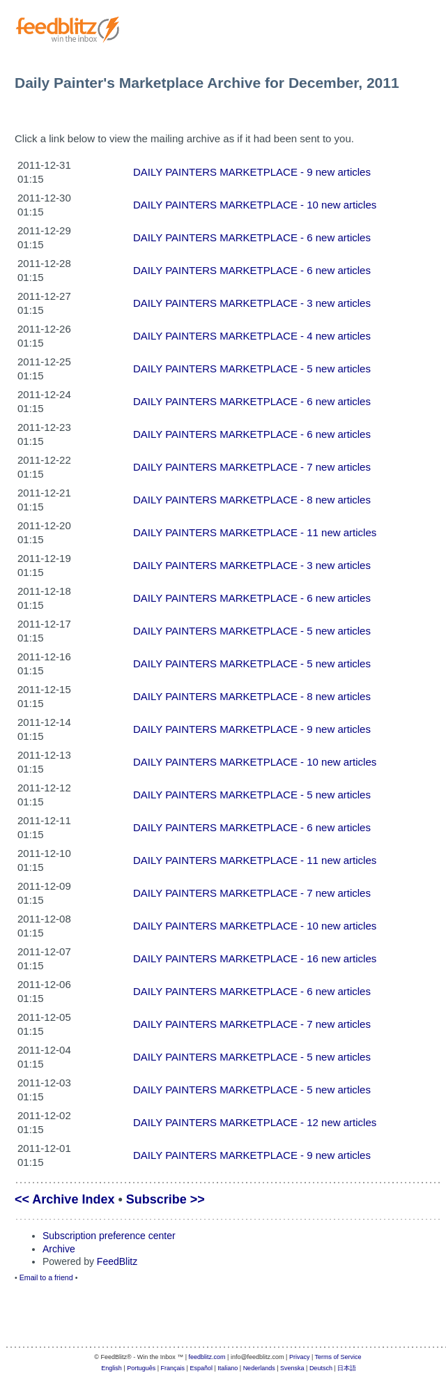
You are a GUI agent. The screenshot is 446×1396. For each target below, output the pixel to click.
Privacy (299, 1356)
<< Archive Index (64, 1199)
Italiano (227, 1368)
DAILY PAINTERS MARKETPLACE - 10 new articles (254, 205)
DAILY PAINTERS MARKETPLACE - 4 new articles (252, 336)
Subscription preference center (109, 1235)
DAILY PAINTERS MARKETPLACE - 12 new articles (254, 1122)
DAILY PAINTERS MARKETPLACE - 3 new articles (252, 303)
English (111, 1368)
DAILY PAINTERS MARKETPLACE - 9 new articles (252, 172)
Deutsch (320, 1368)
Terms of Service (338, 1356)
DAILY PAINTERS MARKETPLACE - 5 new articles (252, 368)
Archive (59, 1248)
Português (141, 1368)
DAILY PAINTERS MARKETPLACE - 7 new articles (252, 467)
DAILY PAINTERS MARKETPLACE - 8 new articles (252, 500)
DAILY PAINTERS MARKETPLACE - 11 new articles (254, 532)
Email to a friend (46, 1277)
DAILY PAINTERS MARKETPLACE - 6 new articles (252, 237)
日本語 (346, 1368)
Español (201, 1368)
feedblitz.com (207, 1356)
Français (173, 1368)
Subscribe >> (165, 1199)
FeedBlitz (117, 1261)
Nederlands (259, 1368)
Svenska (292, 1368)
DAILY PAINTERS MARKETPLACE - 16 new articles (254, 958)
